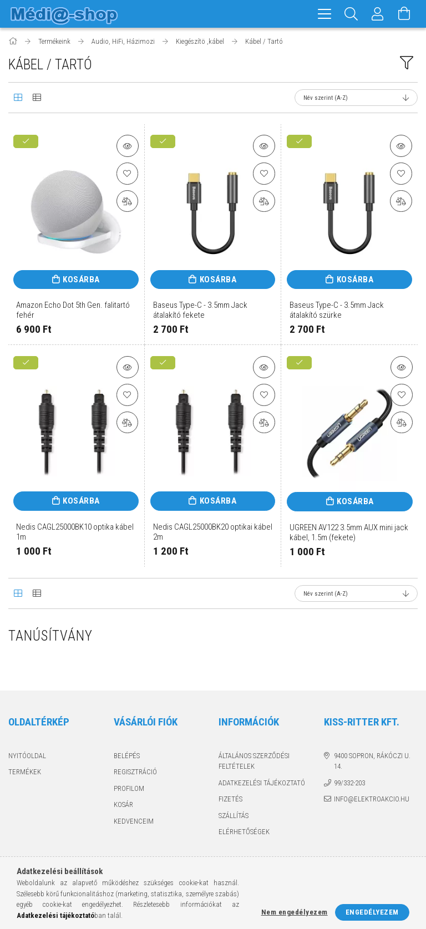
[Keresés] (351, 14)
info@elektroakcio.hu (371, 799)
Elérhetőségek (244, 832)
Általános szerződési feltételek (254, 761)
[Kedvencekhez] (127, 174)
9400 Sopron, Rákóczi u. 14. (372, 761)
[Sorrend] (356, 97)
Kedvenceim (134, 821)
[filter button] (406, 63)
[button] (127, 146)
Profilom (129, 788)
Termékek (24, 772)
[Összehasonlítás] (127, 201)
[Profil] (377, 14)
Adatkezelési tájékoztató (262, 783)
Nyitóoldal (27, 756)
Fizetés (230, 799)
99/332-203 (349, 783)
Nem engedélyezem (294, 912)
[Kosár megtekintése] (404, 14)
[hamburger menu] (324, 14)
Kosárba (81, 280)
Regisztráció (135, 772)
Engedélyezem (372, 912)
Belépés (127, 756)
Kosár (123, 804)
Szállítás (233, 815)
